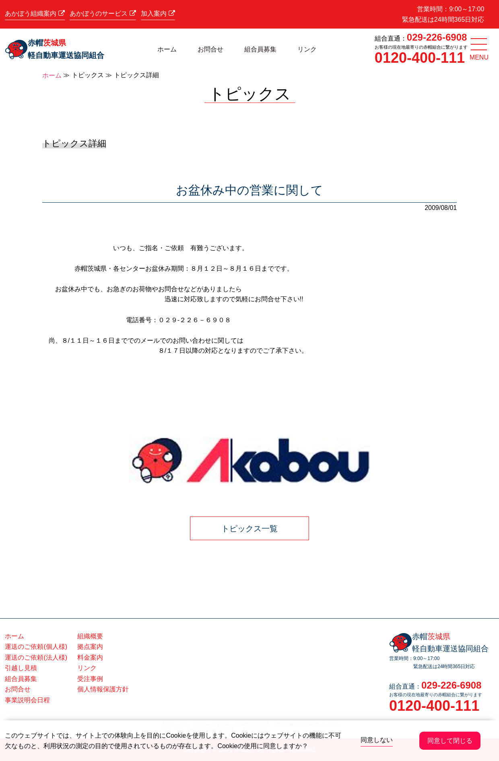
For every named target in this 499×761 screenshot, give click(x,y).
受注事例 (90, 678)
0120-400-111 (420, 57)
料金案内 (90, 657)
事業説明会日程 (27, 700)
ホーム (167, 49)
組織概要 (90, 636)
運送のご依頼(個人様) (36, 646)
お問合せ (210, 49)
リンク (307, 49)
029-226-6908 (437, 37)
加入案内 (158, 13)
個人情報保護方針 (103, 689)
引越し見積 (21, 667)
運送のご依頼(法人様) (36, 657)
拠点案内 (90, 646)
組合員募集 (260, 49)
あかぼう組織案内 (34, 13)
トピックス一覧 (249, 528)
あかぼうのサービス (103, 13)
